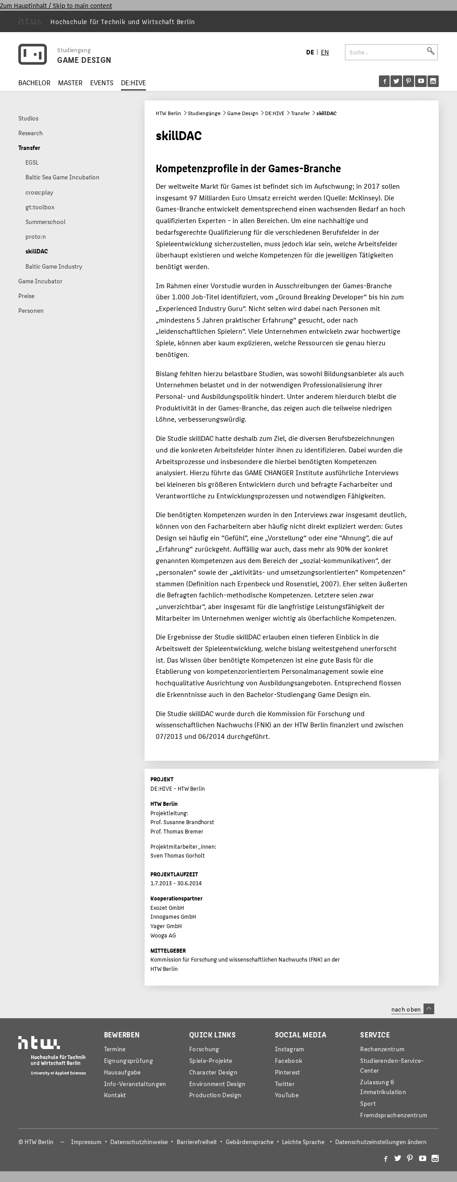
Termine (115, 1048)
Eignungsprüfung (128, 1060)
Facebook (288, 1060)
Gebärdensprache (250, 1141)
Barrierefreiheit (197, 1141)
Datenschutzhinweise (139, 1141)
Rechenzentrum (382, 1048)
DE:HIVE (133, 82)
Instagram (289, 1048)
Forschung (204, 1048)
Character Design (213, 1072)
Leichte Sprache (303, 1141)
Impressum (86, 1141)
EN (325, 51)
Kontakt (115, 1094)
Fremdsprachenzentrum (393, 1115)
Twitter (285, 1083)
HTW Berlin (168, 113)
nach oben (412, 1009)
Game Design (242, 113)
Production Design (215, 1094)
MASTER (70, 82)
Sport (367, 1103)
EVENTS (101, 82)
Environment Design (217, 1083)
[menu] (409, 81)
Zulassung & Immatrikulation (383, 1086)
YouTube (287, 1094)
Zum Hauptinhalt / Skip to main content (56, 5)
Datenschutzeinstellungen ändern (381, 1141)
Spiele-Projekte (210, 1060)
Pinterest (287, 1072)
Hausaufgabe (122, 1072)
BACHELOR (34, 82)
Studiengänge (204, 113)
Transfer (300, 113)
